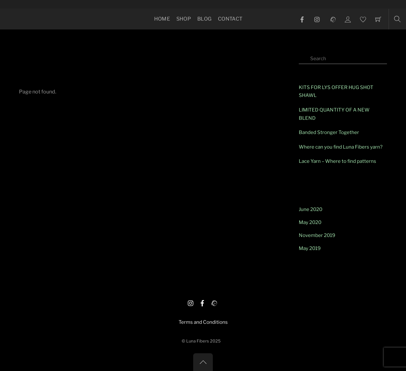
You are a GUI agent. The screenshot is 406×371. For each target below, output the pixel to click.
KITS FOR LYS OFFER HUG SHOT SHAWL (336, 91)
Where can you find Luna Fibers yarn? (341, 147)
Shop (183, 19)
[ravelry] (213, 302)
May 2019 (310, 248)
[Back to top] (203, 362)
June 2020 (310, 209)
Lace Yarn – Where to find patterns (337, 161)
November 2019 (317, 235)
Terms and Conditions (203, 322)
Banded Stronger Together (329, 132)
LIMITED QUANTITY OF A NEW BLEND (334, 114)
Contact (230, 19)
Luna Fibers (197, 341)
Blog (204, 19)
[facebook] (202, 302)
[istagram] (191, 302)
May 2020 (310, 222)
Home (162, 19)
